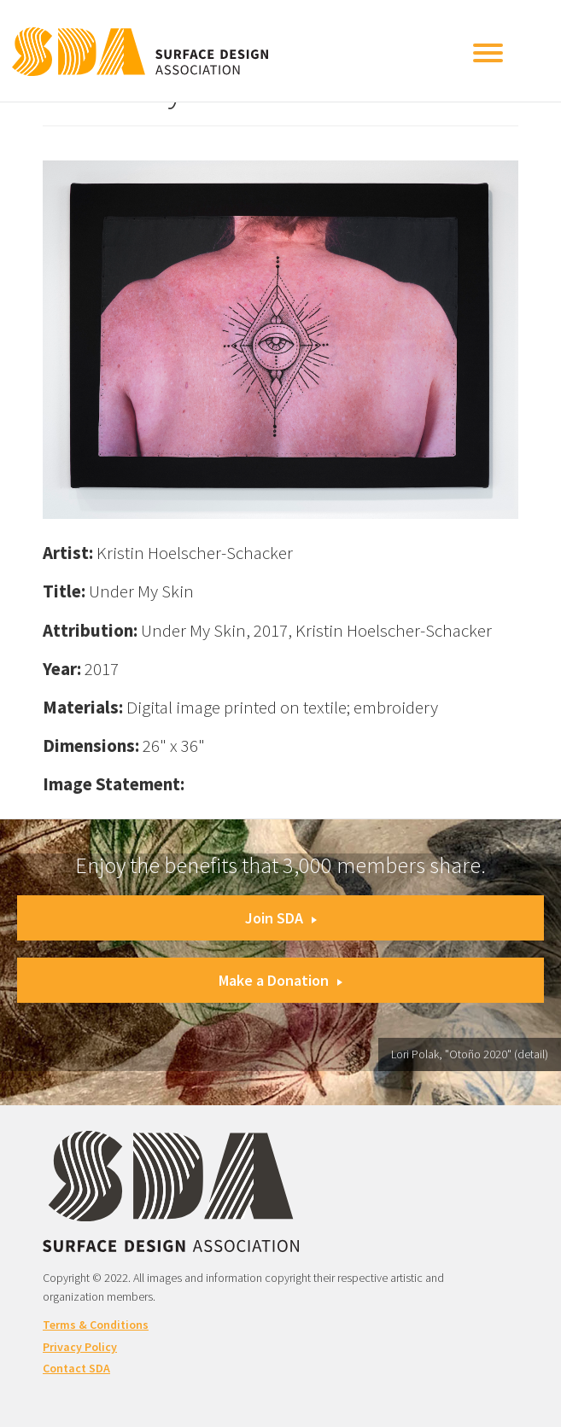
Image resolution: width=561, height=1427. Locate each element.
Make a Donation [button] (280, 980)
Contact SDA (76, 1368)
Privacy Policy (80, 1346)
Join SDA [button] (281, 918)
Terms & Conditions (96, 1324)
